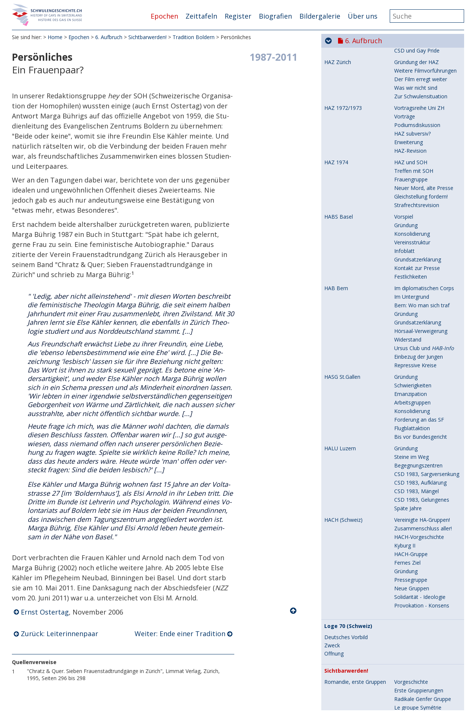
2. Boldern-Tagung (416, 255)
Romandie (406, 395)
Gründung (406, 118)
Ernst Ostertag (45, 611)
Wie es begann (412, 407)
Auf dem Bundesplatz (420, 467)
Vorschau (405, 604)
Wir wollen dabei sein (419, 596)
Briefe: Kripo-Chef (415, 701)
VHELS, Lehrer (341, 487)
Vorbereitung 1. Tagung (422, 209)
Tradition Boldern (194, 37)
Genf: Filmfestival (414, 72)
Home (55, 37)
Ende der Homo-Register (354, 693)
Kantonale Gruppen (417, 181)
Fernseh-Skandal (414, 98)
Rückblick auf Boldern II (422, 272)
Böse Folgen (409, 664)
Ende (400, 564)
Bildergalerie (319, 16)
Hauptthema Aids (415, 135)
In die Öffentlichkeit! (417, 458)
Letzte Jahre (408, 475)
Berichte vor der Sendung (424, 613)
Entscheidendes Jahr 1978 (358, 585)
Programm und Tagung (422, 218)
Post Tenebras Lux (417, 161)
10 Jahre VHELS (412, 547)
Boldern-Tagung (413, 441)
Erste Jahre (407, 126)
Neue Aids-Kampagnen (422, 143)
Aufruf (401, 415)
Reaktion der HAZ (415, 264)
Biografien (275, 16)
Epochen (164, 16)
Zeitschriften (339, 327)
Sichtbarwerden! (147, 37)
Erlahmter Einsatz (415, 555)
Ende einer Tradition (418, 315)
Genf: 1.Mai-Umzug (417, 81)
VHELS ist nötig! (413, 504)
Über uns (362, 16)
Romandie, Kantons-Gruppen (359, 181)
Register (238, 16)
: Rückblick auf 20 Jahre (425, 370)
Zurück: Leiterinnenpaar (59, 633)
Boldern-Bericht (413, 244)
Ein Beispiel (407, 681)
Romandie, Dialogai (348, 118)
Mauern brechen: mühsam (425, 530)
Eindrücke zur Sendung (421, 621)
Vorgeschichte (411, 201)
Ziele (400, 450)
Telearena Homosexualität (356, 596)
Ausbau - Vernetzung (419, 521)
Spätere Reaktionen (417, 647)
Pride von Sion (411, 189)
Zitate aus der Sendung (422, 638)
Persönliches (409, 307)
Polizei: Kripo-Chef (416, 693)
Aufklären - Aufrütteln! (420, 673)
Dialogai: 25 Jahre (415, 169)
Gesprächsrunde (413, 281)
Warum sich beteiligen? (421, 289)
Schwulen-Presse (414, 235)
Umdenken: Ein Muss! (420, 513)
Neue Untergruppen (418, 152)
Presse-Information (417, 433)
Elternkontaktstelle (346, 407)
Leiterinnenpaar (413, 298)
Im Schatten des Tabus (422, 487)
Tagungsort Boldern (348, 201)
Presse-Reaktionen (417, 227)
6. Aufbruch (108, 37)
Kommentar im (417, 630)
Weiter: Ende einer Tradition (180, 633)
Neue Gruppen (411, 63)
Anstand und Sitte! (416, 89)
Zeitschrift (406, 538)
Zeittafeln (201, 16)
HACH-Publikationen (418, 335)
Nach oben (294, 611)
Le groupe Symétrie (417, 55)
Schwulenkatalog (414, 344)
